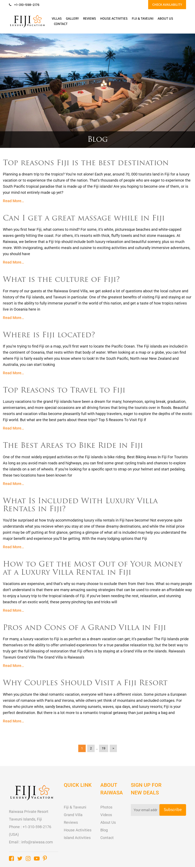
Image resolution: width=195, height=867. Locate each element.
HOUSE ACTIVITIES (114, 19)
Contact (61, 24)
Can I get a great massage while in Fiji (85, 219)
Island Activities (77, 837)
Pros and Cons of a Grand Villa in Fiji (86, 627)
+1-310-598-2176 (24, 5)
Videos (106, 814)
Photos (106, 806)
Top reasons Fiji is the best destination (87, 163)
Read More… (13, 201)
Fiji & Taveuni (142, 19)
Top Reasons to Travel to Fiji (65, 390)
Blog (104, 829)
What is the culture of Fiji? (62, 280)
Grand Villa (73, 814)
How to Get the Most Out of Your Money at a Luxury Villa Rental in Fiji (93, 568)
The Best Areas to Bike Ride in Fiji (74, 446)
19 (103, 747)
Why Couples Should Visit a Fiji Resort (87, 683)
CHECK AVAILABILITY (167, 5)
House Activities (77, 829)
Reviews (89, 19)
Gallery (72, 19)
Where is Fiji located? (50, 335)
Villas (57, 19)
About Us (165, 19)
